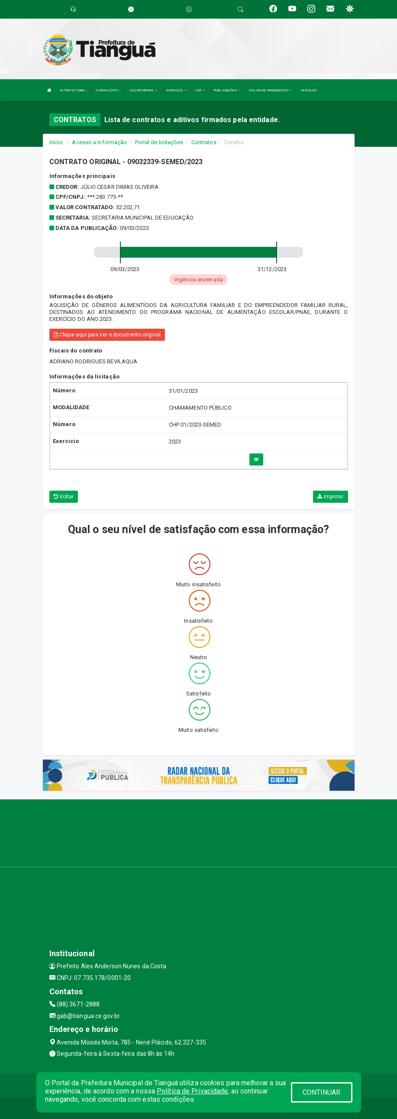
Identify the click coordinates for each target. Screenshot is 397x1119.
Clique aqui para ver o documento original (107, 335)
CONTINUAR (322, 1092)
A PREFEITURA (73, 90)
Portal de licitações (159, 142)
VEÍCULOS (308, 90)
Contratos (203, 142)
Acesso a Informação (99, 142)
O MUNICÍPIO (108, 90)
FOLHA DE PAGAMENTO (270, 90)
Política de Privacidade (192, 1091)
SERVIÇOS (176, 90)
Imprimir (330, 497)
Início (56, 142)
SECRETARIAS (143, 90)
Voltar (64, 497)
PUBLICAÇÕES (226, 90)
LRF (200, 90)
